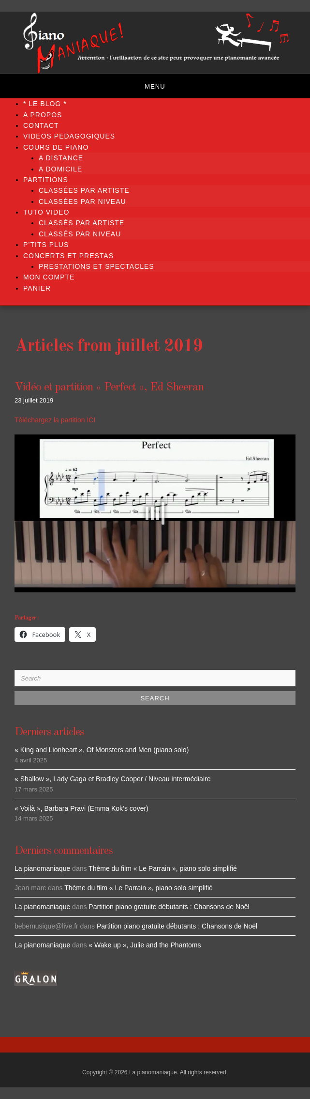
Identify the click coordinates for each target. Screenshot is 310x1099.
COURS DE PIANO (56, 147)
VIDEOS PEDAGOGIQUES (69, 136)
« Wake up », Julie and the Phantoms (145, 945)
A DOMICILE (60, 169)
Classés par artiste (81, 223)
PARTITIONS (45, 180)
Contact (41, 125)
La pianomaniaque (42, 868)
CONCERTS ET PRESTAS (68, 256)
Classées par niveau (82, 201)
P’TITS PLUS (46, 244)
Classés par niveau (80, 234)
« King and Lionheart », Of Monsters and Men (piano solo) (102, 750)
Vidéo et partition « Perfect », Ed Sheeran (109, 387)
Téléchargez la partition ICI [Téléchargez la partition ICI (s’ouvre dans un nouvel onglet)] (55, 420)
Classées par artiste (84, 190)
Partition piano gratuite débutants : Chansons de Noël (169, 907)
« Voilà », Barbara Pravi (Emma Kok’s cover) (81, 808)
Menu (155, 86)
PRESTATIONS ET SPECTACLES (96, 266)
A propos (42, 115)
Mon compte (48, 277)
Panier (37, 288)
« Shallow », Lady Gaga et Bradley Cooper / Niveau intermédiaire (112, 779)
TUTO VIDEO (46, 212)
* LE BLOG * (45, 104)
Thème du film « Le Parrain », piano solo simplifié (163, 868)
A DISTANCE (61, 158)
